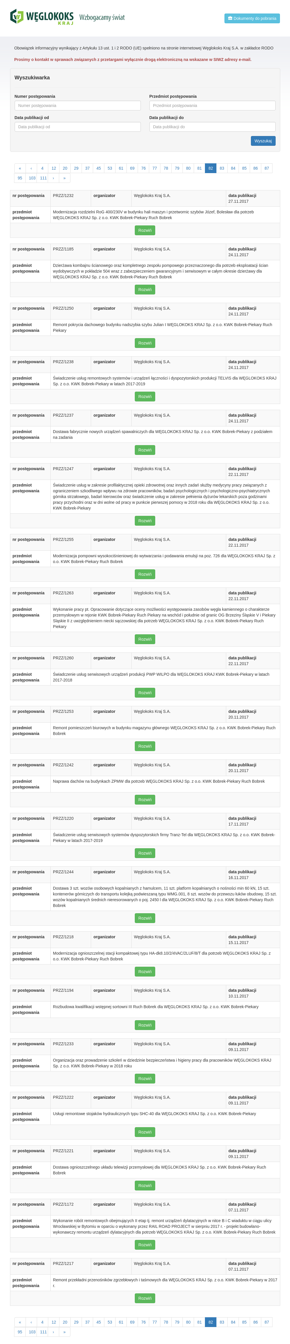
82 (211, 168)
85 (244, 168)
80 (188, 168)
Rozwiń (145, 230)
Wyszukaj (263, 141)
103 (32, 178)
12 (54, 168)
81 (199, 168)
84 (233, 168)
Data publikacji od (32, 117)
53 (110, 168)
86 (255, 168)
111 (43, 178)
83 (222, 168)
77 (155, 168)
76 (143, 168)
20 (65, 168)
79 (177, 168)
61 (121, 168)
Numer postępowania (35, 96)
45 (99, 168)
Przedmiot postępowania (173, 96)
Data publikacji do (166, 117)
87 (267, 168)
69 (132, 168)
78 (166, 168)
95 (20, 178)
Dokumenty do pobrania (252, 18)
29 (76, 168)
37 (87, 168)
